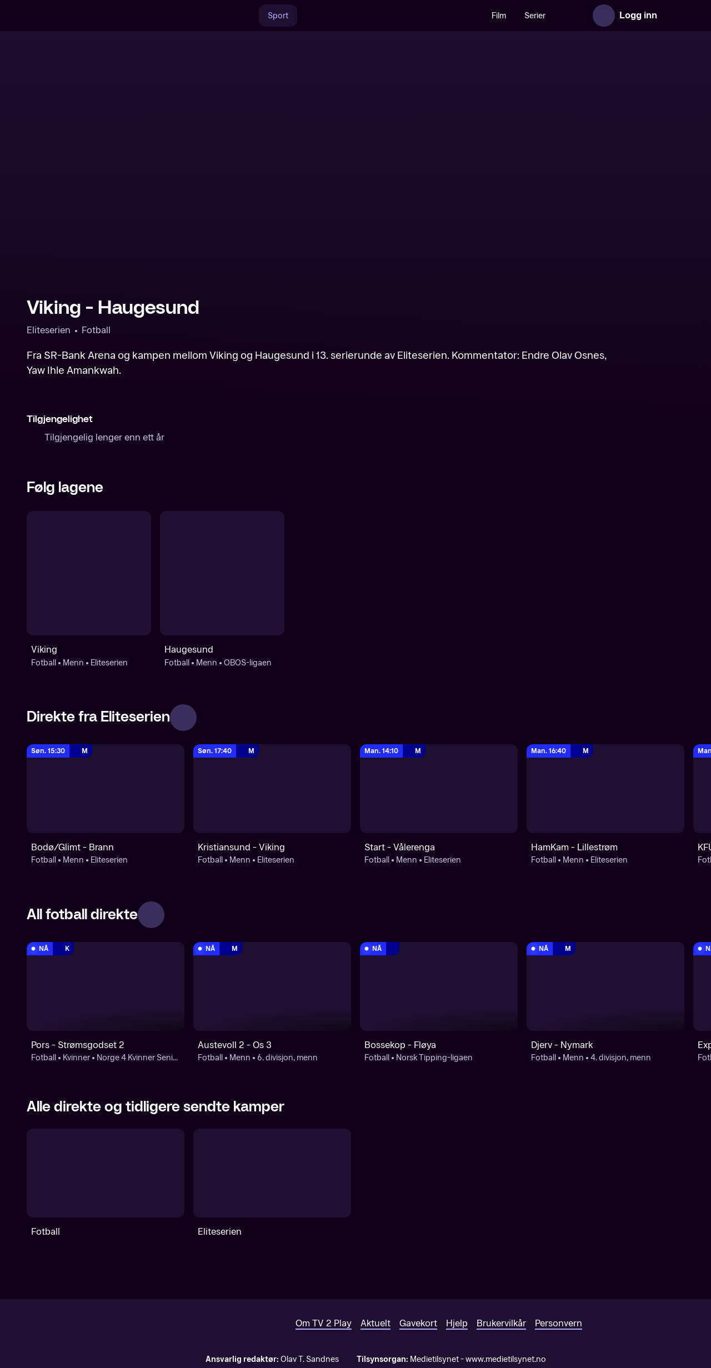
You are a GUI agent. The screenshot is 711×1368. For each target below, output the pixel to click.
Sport (254, 16)
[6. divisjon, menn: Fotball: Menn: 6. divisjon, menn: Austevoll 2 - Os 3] (272, 986)
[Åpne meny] (673, 15)
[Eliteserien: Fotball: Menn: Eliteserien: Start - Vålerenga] (439, 788)
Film (475, 16)
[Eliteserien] (272, 1173)
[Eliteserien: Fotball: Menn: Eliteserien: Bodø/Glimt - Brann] (105, 788)
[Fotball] (105, 1173)
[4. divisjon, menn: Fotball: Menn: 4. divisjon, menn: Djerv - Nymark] (605, 986)
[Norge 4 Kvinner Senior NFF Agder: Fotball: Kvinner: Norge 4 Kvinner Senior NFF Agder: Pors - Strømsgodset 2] (105, 986)
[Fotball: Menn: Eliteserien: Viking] (89, 573)
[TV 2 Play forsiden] (110, 15)
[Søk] (223, 15)
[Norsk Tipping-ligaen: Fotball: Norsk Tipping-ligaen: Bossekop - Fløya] (439, 986)
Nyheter (554, 16)
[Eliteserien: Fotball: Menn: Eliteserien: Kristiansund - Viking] (272, 788)
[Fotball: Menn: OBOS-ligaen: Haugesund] (222, 573)
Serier (511, 16)
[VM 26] (366, 15)
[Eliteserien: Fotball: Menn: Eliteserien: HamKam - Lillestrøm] (605, 788)
